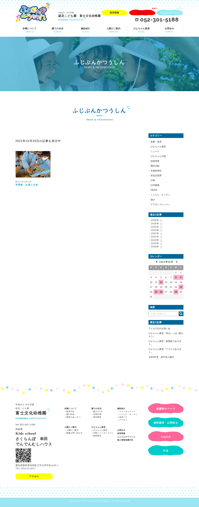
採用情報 (121, 433)
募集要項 (97, 436)
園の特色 (70, 414)
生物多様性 (156, 170)
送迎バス (123, 417)
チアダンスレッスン (160, 204)
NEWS (154, 190)
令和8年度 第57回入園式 (161, 357)
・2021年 (153, 236)
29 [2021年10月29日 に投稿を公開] (176, 292)
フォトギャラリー (127, 411)
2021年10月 (166, 262)
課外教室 (97, 417)
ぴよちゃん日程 (158, 156)
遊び (153, 199)
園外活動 (155, 166)
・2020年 (153, 240)
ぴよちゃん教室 (158, 146)
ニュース (155, 151)
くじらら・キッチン (160, 195)
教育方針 (70, 411)
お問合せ (121, 430)
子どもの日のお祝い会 (159, 328)
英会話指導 (156, 175)
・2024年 (153, 227)
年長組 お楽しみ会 (27, 185)
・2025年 (153, 223)
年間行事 (97, 414)
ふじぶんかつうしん (126, 437)
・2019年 (153, 243)
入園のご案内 (70, 427)
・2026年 (153, 220)
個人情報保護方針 (125, 440)
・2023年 (153, 230)
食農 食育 (156, 141)
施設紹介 (121, 408)
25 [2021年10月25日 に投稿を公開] (156, 292)
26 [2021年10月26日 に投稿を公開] (161, 292)
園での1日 (97, 411)
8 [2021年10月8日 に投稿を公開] (176, 277)
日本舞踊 (155, 185)
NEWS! (154, 8)
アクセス (123, 420)
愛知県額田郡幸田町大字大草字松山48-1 (37, 465)
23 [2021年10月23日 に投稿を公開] (181, 287)
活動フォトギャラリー (103, 433)
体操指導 (155, 161)
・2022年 (153, 233)
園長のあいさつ (73, 417)
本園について (70, 408)
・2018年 (153, 246)
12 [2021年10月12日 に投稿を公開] (161, 282)
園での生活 (96, 408)
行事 (153, 180)
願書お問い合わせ (74, 433)
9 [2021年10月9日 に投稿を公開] (181, 277)
